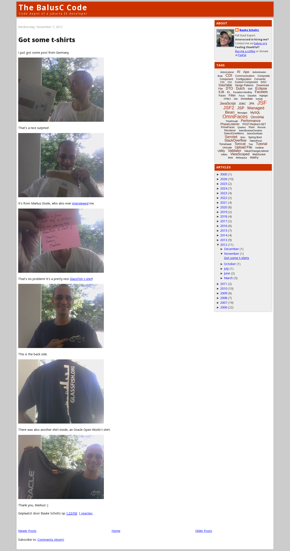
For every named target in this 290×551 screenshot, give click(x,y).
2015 (223, 230)
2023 (223, 193)
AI (238, 72)
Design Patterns (244, 85)
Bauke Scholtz (249, 30)
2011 (223, 284)
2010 (223, 288)
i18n (236, 99)
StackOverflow (235, 140)
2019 (223, 212)
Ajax (246, 72)
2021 (223, 202)
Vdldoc (224, 154)
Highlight (263, 96)
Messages (242, 113)
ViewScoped (240, 154)
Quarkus (242, 127)
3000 (223, 174)
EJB (221, 92)
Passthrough (232, 121)
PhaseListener (230, 124)
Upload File (243, 147)
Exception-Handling (242, 92)
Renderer (230, 130)
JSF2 (228, 107)
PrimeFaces (228, 127)
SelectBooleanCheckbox (250, 130)
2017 (223, 221)
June (227, 273)
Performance (251, 121)
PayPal (242, 55)
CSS (222, 82)
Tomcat (240, 144)
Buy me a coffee (245, 51)
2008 (223, 298)
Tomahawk (225, 144)
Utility (221, 151)
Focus (242, 96)
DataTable (225, 85)
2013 (223, 240)
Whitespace (241, 158)
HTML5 (227, 99)
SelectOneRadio (255, 133)
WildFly (254, 157)
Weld (230, 158)
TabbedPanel (256, 141)
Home (116, 531)
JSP (240, 108)
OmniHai (257, 117)
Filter (232, 95)
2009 (223, 293)
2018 (223, 216)
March (228, 278)
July (226, 269)
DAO (263, 82)
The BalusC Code (53, 7)
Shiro (242, 137)
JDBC (242, 103)
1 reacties (86, 513)
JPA (251, 103)
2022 (223, 198)
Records (262, 127)
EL (228, 92)
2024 (223, 188)
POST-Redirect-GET (254, 124)
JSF (262, 103)
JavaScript (228, 103)
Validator (234, 151)
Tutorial (261, 144)
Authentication (259, 72)
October (230, 264)
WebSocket (259, 154)
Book (220, 76)
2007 (223, 303)
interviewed (80, 203)
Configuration (243, 79)
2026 (223, 179)
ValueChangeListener (256, 151)
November (231, 254)
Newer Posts (27, 531)
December (231, 249)
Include (259, 99)
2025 (223, 184)
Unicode (227, 147)
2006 (223, 307)
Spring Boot (255, 137)
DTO (229, 88)
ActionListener (227, 72)
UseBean (259, 148)
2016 (223, 226)
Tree (250, 144)
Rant (251, 127)
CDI (229, 75)
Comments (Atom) (50, 540)
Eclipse (261, 88)
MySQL (255, 112)
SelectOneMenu (234, 133)
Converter (260, 79)
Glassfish (252, 96)
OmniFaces (235, 116)
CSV (229, 82)
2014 (223, 235)
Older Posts (203, 531)
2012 (223, 245)
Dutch (240, 88)
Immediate (247, 98)
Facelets (261, 92)
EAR (250, 89)
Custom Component (246, 82)
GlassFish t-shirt (81, 279)
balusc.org (260, 43)
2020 (223, 207)
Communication (244, 75)
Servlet (231, 137)
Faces (222, 95)
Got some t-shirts (46, 39)
